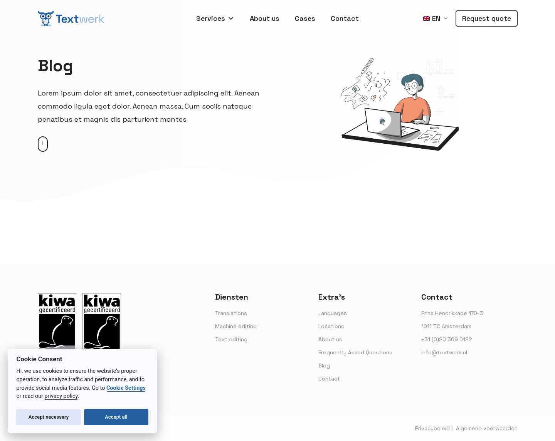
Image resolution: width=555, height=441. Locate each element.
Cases (305, 18)
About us (264, 18)
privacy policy (61, 396)
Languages (332, 313)
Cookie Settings (126, 388)
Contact (345, 18)
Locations (331, 326)
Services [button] (215, 18)
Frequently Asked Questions (355, 352)
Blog (324, 365)
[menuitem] (435, 18)
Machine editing (236, 326)
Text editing (231, 339)
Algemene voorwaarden (487, 428)
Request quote (486, 18)
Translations (231, 313)
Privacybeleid (432, 428)
